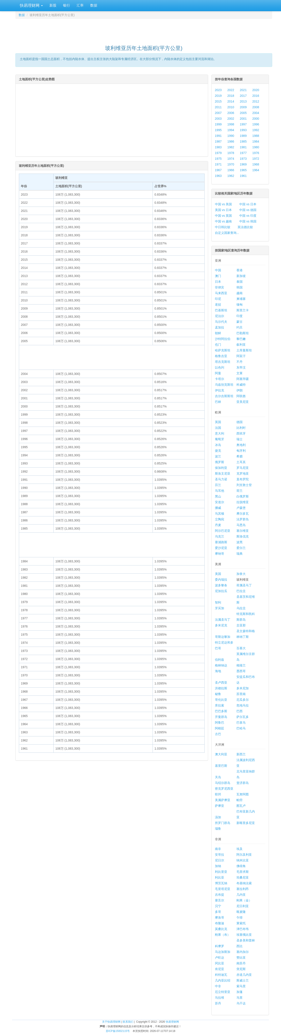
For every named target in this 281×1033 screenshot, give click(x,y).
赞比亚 (241, 957)
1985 (243, 141)
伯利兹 (219, 659)
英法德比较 (245, 227)
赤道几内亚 (244, 974)
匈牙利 (241, 450)
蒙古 (239, 321)
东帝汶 (241, 367)
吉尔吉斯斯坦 (224, 396)
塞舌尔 (219, 900)
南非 (218, 849)
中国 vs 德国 (247, 210)
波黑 (239, 542)
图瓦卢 (241, 805)
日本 (218, 281)
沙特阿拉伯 (222, 339)
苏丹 (218, 1003)
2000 (255, 118)
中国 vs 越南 (223, 221)
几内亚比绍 (222, 980)
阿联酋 (241, 396)
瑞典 (239, 553)
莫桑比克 (221, 929)
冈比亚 (219, 963)
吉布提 (219, 894)
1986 (230, 141)
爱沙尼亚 (221, 548)
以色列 (219, 367)
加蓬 (239, 992)
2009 (243, 107)
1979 (218, 153)
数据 (93, 5)
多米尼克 (221, 625)
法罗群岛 (242, 519)
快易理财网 (31, 5)
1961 (243, 176)
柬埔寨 (241, 299)
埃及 (239, 849)
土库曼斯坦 (244, 350)
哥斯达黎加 (222, 637)
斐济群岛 (242, 783)
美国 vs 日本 (223, 210)
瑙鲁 (218, 828)
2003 (218, 118)
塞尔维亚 (242, 530)
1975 (218, 158)
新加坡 (241, 276)
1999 (218, 124)
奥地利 (241, 445)
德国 (239, 422)
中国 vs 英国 (223, 215)
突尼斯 (241, 969)
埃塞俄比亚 (244, 934)
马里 (239, 997)
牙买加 (219, 608)
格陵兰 (241, 665)
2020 (255, 90)
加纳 (218, 866)
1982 (230, 147)
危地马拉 (242, 705)
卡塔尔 (219, 379)
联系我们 (128, 1021)
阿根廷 (219, 728)
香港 (239, 270)
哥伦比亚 (221, 699)
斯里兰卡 (242, 310)
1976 (255, 153)
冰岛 (218, 445)
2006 (230, 113)
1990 (230, 136)
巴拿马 (241, 722)
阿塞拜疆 (242, 379)
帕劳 (239, 800)
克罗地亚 (242, 473)
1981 (243, 147)
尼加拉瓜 (221, 591)
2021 (243, 90)
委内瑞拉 (221, 579)
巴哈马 (241, 728)
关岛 (218, 777)
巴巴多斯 (221, 711)
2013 (243, 101)
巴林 (218, 402)
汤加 (218, 817)
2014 (230, 101)
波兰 (218, 456)
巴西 (239, 711)
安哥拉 (219, 854)
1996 (255, 124)
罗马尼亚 (242, 468)
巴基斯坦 (221, 310)
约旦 (239, 327)
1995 (218, 130)
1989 (243, 136)
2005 (243, 113)
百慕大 (241, 648)
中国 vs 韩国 (247, 221)
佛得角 (241, 866)
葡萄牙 (219, 439)
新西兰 (241, 754)
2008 (255, 107)
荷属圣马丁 (244, 585)
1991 (218, 136)
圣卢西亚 (221, 682)
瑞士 (239, 439)
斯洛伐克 (242, 536)
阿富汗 (241, 356)
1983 (218, 147)
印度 (239, 316)
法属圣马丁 (222, 619)
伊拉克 (219, 390)
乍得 (239, 917)
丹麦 (218, 525)
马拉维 (219, 997)
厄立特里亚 (222, 992)
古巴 (218, 734)
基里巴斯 (221, 765)
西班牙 (241, 433)
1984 (255, 141)
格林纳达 (221, 665)
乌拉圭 (241, 608)
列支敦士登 (244, 485)
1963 (218, 176)
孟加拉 (219, 327)
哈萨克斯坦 (222, 350)
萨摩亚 (219, 805)
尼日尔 (219, 860)
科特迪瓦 (221, 974)
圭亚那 (241, 625)
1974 (230, 158)
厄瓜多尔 (242, 699)
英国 (218, 422)
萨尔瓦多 (242, 717)
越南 (239, 293)
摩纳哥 (219, 553)
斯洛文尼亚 (222, 473)
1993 (243, 130)
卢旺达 (219, 957)
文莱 (239, 373)
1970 (230, 164)
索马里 (241, 986)
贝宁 (218, 906)
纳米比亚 (242, 860)
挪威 (218, 508)
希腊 (239, 456)
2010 (230, 107)
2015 (218, 101)
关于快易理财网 (111, 1021)
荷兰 (239, 490)
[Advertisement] (144, 30)
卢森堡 (241, 508)
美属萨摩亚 (222, 800)
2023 (218, 90)
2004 (255, 113)
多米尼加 (242, 688)
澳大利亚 (221, 754)
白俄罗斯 (242, 496)
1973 (243, 158)
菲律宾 (219, 287)
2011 (218, 107)
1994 (230, 130)
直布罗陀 (242, 479)
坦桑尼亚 (242, 877)
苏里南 (241, 694)
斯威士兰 (242, 980)
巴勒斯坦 (242, 333)
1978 (230, 153)
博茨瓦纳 (221, 883)
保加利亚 (221, 468)
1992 (255, 130)
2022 (230, 90)
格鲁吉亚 (221, 356)
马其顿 (219, 513)
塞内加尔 (242, 952)
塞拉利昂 (242, 889)
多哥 (218, 912)
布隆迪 (219, 923)
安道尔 (219, 502)
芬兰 (218, 485)
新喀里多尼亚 (245, 823)
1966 (230, 170)
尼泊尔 (219, 316)
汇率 (80, 5)
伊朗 (239, 390)
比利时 (241, 427)
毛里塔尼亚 (222, 889)
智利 (218, 602)
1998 (230, 124)
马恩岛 (241, 525)
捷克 (218, 450)
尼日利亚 (242, 906)
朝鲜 (218, 333)
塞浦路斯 (221, 542)
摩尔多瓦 (242, 513)
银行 (66, 5)
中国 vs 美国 (223, 204)
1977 (243, 153)
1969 (243, 164)
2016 (255, 95)
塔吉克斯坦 (222, 361)
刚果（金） (244, 900)
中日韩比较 (222, 227)
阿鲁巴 (219, 722)
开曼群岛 (221, 717)
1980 (255, 147)
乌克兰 (219, 536)
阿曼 (218, 373)
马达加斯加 (222, 952)
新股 (52, 5)
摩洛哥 (219, 917)
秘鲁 (218, 694)
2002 (230, 118)
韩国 (239, 287)
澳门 (218, 276)
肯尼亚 (219, 969)
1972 (255, 158)
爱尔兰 (241, 548)
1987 (218, 141)
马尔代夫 (221, 321)
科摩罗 (219, 946)
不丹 (239, 361)
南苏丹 (241, 963)
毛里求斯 (242, 871)
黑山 (218, 496)
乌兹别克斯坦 (224, 384)
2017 (243, 95)
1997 (243, 124)
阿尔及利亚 (244, 854)
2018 (230, 95)
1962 (230, 176)
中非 (218, 986)
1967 (218, 170)
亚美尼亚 (242, 402)
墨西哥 (241, 671)
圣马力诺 (221, 479)
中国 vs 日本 (247, 204)
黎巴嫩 (241, 339)
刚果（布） (222, 934)
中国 (218, 270)
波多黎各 (221, 585)
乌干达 (241, 1003)
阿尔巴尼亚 (222, 530)
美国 (218, 574)
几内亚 (241, 894)
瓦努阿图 (242, 794)
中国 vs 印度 (247, 215)
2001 (243, 118)
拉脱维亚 (242, 502)
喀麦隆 (241, 912)
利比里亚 (221, 871)
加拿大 (241, 574)
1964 (255, 170)
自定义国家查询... (227, 233)
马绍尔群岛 (222, 783)
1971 (218, 164)
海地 (218, 671)
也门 (218, 344)
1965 (243, 170)
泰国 (239, 281)
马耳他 (219, 490)
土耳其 (241, 462)
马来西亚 (221, 293)
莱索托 (241, 923)
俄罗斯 (219, 462)
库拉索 (219, 705)
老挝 (218, 304)
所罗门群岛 (222, 823)
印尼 (218, 299)
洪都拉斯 (221, 688)
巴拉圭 (241, 591)
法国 (218, 427)
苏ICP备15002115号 (118, 1031)
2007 (218, 113)
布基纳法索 (244, 883)
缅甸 (239, 304)
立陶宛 (219, 519)
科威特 (241, 384)
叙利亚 (241, 344)
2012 (255, 101)
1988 (255, 136)
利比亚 (219, 877)
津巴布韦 (242, 929)
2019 (218, 95)
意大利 (219, 433)
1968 (255, 164)
